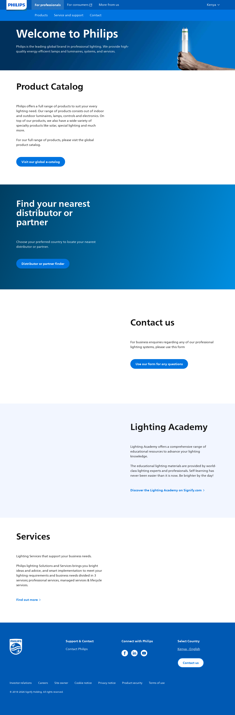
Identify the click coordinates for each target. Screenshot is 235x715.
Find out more (28, 599)
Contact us (191, 663)
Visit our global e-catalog (40, 162)
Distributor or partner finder (42, 263)
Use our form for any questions (159, 364)
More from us (109, 4)
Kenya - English (189, 649)
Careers (43, 683)
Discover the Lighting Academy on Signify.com (167, 490)
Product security (132, 683)
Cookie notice (83, 683)
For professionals (48, 4)
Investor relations (21, 683)
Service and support (68, 15)
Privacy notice (107, 683)
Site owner (61, 683)
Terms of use (157, 683)
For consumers (79, 4)
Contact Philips (77, 649)
